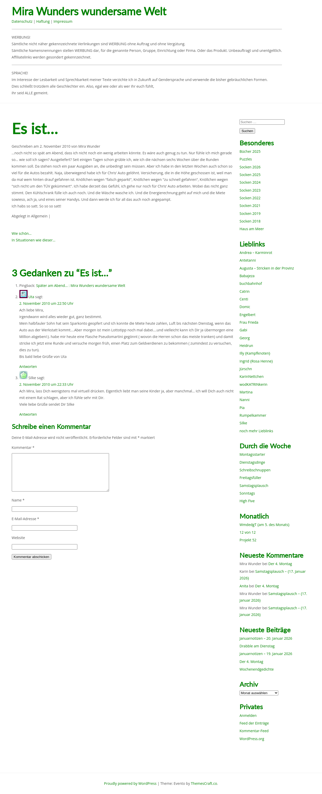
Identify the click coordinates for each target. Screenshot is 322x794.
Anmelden (248, 715)
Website (18, 537)
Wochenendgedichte (257, 669)
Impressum (63, 21)
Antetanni (248, 260)
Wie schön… (22, 233)
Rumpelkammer (253, 415)
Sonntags (247, 493)
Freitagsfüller (250, 477)
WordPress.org (252, 738)
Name (18, 500)
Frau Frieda (249, 322)
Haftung (43, 21)
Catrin (244, 291)
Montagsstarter (252, 454)
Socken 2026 (250, 167)
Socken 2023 (250, 190)
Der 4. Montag (280, 563)
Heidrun (246, 345)
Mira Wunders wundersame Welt (89, 11)
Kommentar (23, 447)
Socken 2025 (250, 174)
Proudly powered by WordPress (130, 783)
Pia (242, 407)
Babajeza (247, 275)
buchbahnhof (251, 283)
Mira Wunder (89, 146)
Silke (243, 423)
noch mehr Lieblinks (256, 430)
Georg (245, 337)
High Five (247, 500)
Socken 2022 (250, 197)
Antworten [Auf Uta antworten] (28, 366)
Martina (246, 392)
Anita (244, 585)
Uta (31, 296)
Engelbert (248, 314)
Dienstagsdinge (252, 462)
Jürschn (246, 368)
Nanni (244, 399)
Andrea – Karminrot (256, 252)
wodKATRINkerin (253, 384)
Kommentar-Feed (254, 730)
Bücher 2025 (250, 151)
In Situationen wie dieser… (33, 240)
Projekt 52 (248, 540)
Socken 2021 (250, 205)
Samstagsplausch (254, 485)
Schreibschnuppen (255, 470)
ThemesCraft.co (204, 783)
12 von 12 (248, 532)
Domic (245, 306)
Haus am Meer (252, 228)
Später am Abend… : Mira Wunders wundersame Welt (80, 285)
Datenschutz (22, 21)
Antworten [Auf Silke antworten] (28, 414)
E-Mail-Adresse (25, 518)
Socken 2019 (250, 213)
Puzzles (246, 159)
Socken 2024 (250, 182)
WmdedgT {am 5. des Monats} (265, 524)
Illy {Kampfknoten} (255, 353)
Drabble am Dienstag (257, 646)
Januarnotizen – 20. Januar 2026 (266, 638)
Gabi (243, 330)
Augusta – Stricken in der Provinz (267, 268)
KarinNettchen (252, 376)
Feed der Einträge (254, 723)
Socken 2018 (250, 221)
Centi (244, 299)
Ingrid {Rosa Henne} (256, 361)
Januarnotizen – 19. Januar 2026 (266, 653)
